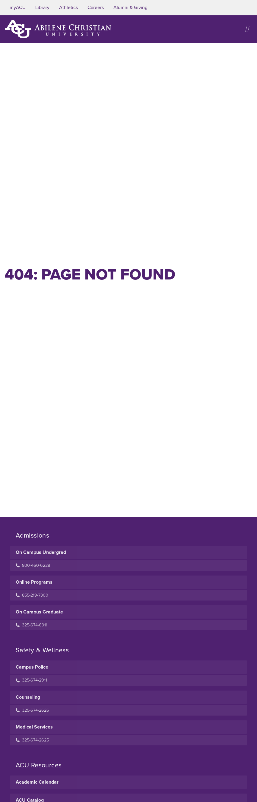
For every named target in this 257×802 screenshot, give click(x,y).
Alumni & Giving (130, 8)
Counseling (28, 697)
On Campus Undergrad (41, 552)
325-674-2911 (31, 680)
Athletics (68, 8)
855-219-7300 (32, 595)
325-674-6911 (31, 625)
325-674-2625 (32, 740)
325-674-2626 (32, 710)
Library (42, 8)
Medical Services (34, 727)
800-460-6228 (33, 565)
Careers (95, 8)
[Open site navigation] (246, 29)
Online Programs (34, 582)
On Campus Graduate (39, 612)
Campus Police (32, 667)
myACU (18, 8)
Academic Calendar (37, 782)
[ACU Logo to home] (58, 29)
